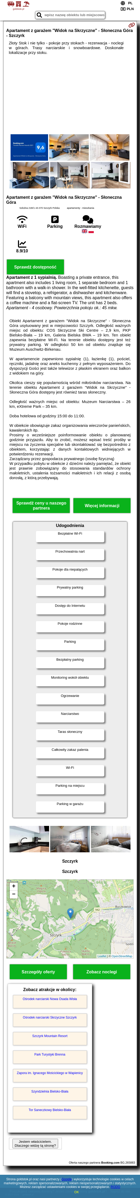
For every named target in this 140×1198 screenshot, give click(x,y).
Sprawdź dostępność (35, 267)
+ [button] (13, 887)
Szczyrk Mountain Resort (49, 1036)
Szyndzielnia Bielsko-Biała (49, 1091)
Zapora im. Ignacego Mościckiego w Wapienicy (50, 1073)
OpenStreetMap (122, 956)
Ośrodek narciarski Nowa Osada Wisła (50, 999)
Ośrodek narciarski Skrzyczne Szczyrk (50, 1017)
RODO (115, 1187)
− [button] (13, 895)
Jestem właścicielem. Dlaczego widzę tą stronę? (35, 1144)
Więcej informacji (102, 505)
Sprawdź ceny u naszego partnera (41, 505)
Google (67, 1179)
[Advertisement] (70, 95)
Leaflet (102, 956)
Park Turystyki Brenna (49, 1054)
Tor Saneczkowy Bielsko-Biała (50, 1110)
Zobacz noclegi (101, 972)
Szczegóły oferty (38, 972)
